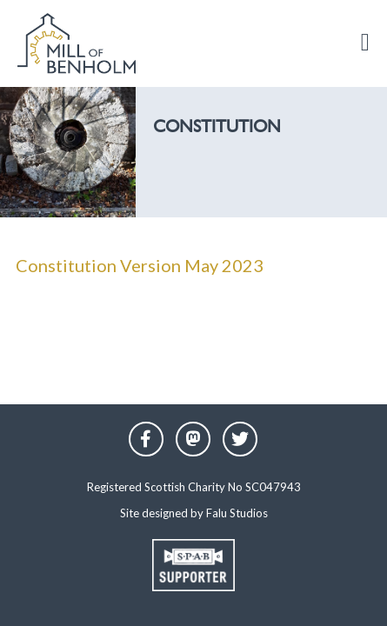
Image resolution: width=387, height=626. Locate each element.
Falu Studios (237, 513)
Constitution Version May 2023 (140, 265)
